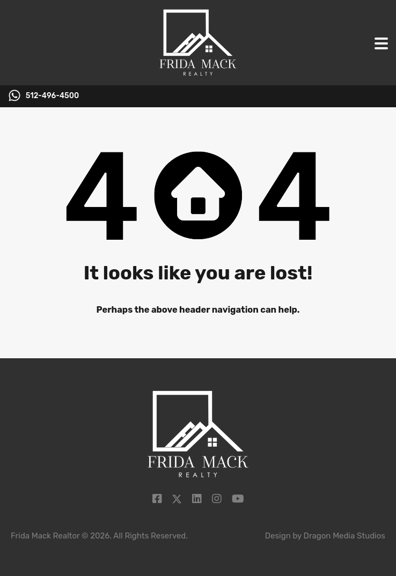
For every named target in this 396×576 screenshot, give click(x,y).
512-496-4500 (52, 96)
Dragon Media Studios (344, 536)
